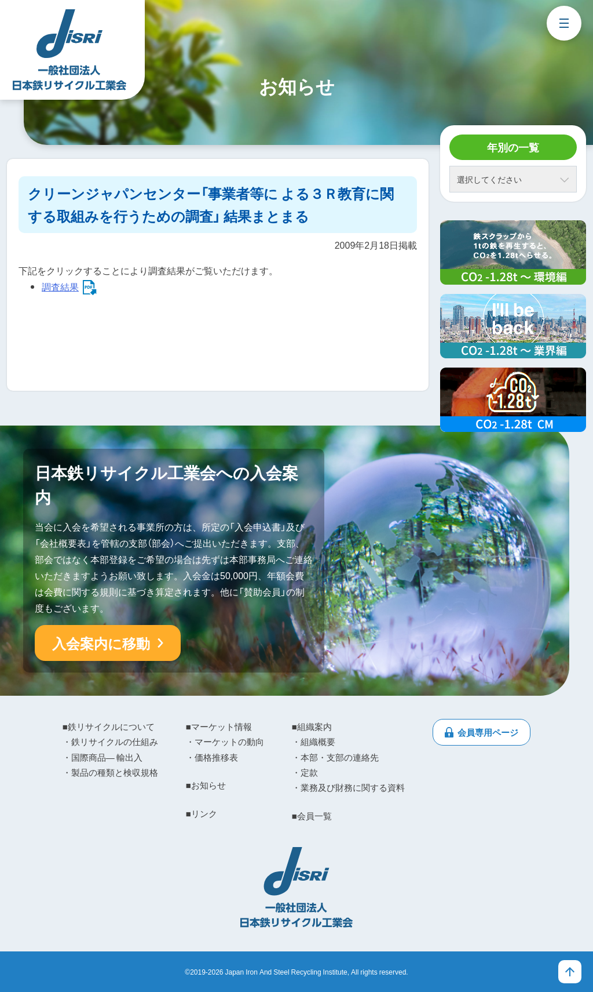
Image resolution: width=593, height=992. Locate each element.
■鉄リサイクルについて (109, 726)
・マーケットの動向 (225, 741)
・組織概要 (313, 741)
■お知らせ (206, 785)
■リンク (201, 813)
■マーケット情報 (219, 726)
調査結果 (60, 286)
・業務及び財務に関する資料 (348, 787)
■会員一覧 (312, 815)
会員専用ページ (487, 732)
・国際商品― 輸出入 (102, 757)
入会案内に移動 (101, 643)
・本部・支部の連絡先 (335, 757)
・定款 (305, 772)
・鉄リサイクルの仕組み (110, 741)
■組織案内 (312, 726)
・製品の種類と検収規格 (110, 772)
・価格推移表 (212, 757)
